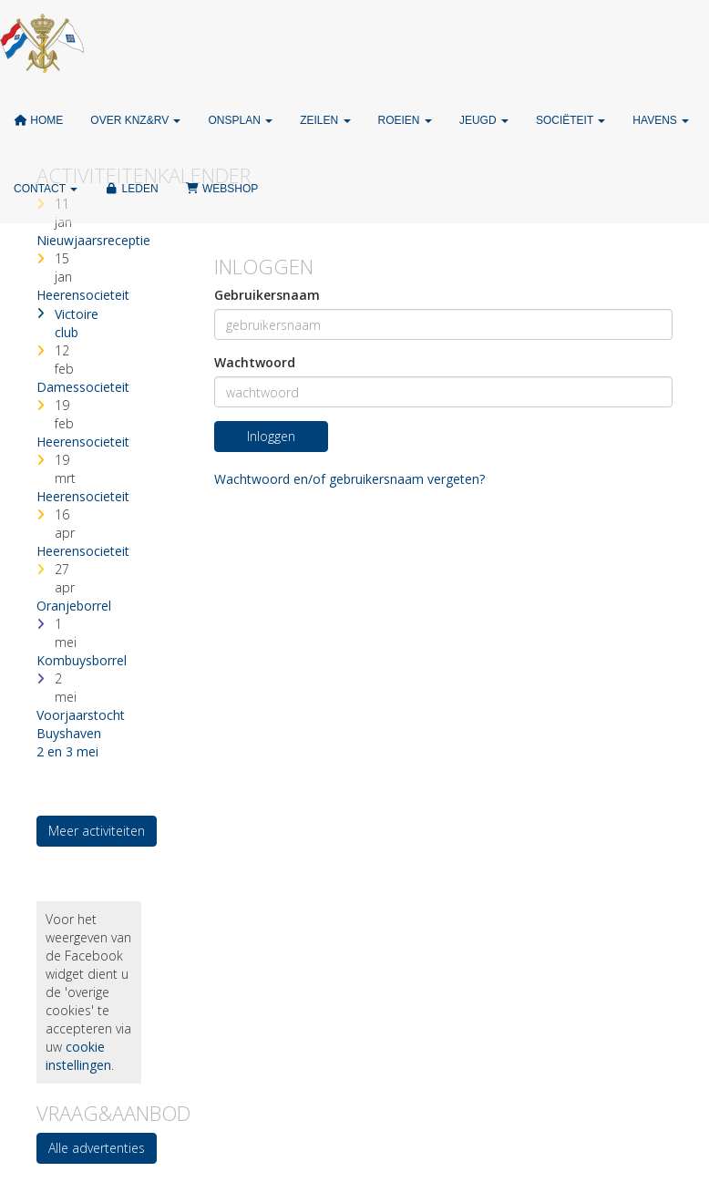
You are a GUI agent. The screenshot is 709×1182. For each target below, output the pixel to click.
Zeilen (325, 120)
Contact (45, 188)
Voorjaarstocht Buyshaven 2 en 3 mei (80, 733)
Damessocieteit (82, 387)
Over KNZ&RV (135, 120)
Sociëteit (570, 120)
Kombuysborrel (81, 660)
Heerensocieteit (82, 294)
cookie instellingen (78, 1056)
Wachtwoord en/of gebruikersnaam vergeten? (349, 479)
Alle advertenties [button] (96, 1147)
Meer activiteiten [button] (96, 830)
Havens (660, 120)
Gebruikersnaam (267, 294)
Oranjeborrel (73, 605)
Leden (131, 188)
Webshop (222, 188)
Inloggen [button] (271, 436)
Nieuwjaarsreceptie (93, 240)
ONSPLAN (240, 120)
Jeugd (484, 120)
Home (38, 120)
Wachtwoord (254, 362)
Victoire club (76, 323)
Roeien (405, 120)
